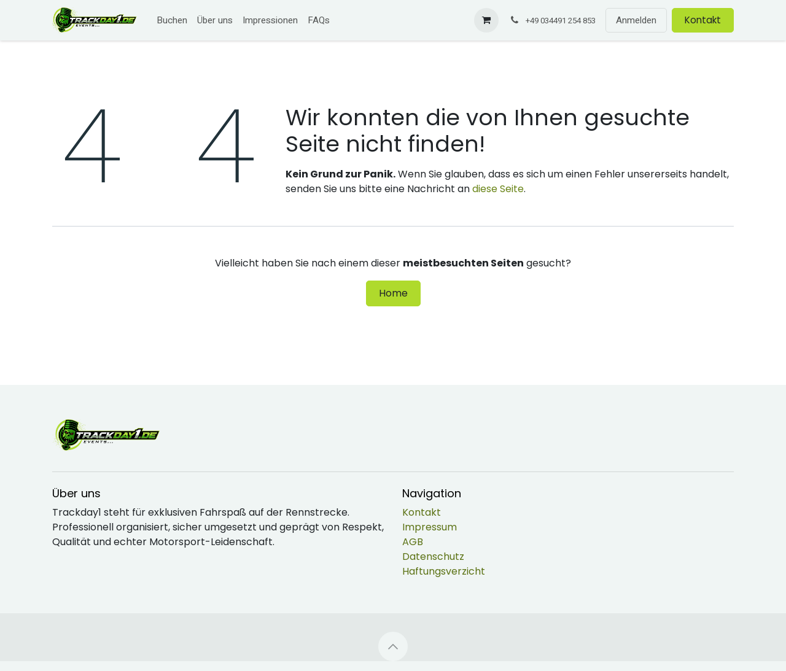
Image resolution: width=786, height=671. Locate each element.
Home (393, 293)
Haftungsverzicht (443, 571)
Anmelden (636, 20)
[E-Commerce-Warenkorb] (486, 20)
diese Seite (498, 189)
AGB (412, 542)
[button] (393, 646)
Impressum (429, 527)
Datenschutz (433, 556)
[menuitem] (172, 21)
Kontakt (703, 20)
